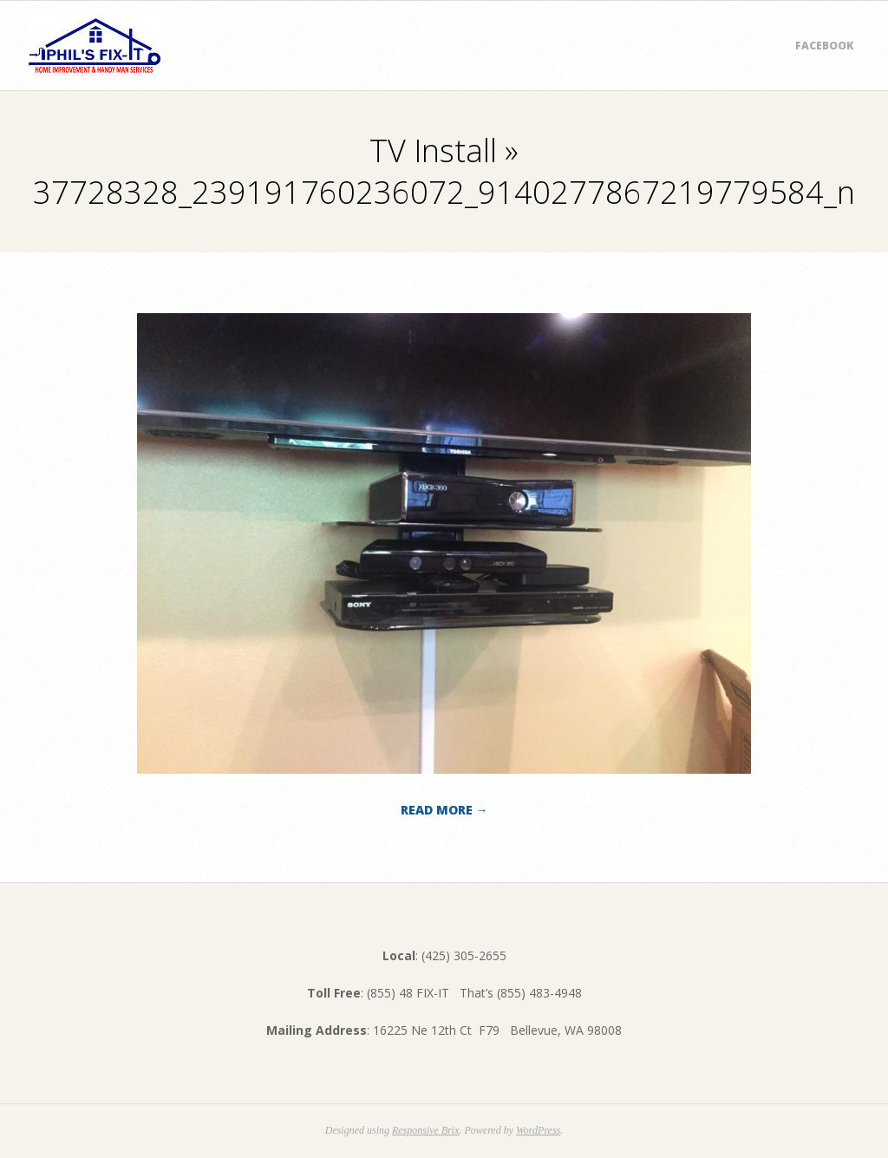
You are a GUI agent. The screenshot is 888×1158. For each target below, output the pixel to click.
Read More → (444, 809)
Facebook (824, 45)
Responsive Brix (426, 1130)
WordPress (538, 1130)
